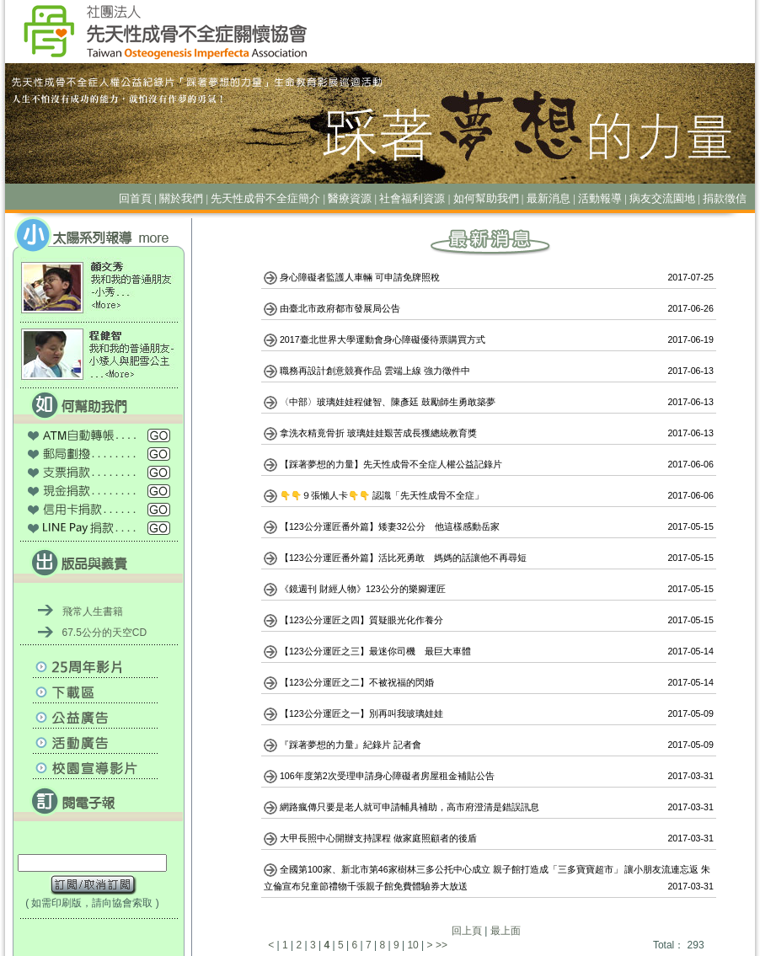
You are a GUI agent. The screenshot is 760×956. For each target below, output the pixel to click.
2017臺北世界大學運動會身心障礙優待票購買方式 (384, 339)
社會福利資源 (412, 198)
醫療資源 (350, 198)
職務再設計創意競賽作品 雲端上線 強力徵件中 (376, 370)
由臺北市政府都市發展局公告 (341, 308)
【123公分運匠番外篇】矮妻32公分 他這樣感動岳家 (391, 526)
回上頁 (467, 931)
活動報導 (600, 198)
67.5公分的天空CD (104, 632)
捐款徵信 (725, 198)
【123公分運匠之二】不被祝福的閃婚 (358, 682)
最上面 (505, 931)
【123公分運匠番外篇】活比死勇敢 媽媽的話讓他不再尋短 (404, 557)
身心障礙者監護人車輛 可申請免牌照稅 (361, 277)
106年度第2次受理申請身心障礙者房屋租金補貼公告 (388, 775)
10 (412, 945)
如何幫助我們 (486, 198)
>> (441, 945)
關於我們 (181, 198)
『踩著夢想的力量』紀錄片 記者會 (352, 744)
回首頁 (135, 198)
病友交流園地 (662, 198)
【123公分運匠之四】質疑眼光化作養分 (363, 620)
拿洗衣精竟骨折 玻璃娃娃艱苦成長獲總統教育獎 (379, 433)
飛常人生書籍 (92, 611)
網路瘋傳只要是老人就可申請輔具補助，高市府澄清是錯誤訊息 (411, 806)
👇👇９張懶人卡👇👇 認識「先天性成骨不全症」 (383, 495)
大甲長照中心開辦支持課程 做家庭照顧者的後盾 (379, 838)
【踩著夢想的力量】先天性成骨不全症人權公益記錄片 (392, 464)
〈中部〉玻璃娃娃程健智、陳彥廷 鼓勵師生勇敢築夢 (389, 401)
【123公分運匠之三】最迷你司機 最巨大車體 (377, 651)
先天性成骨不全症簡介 (265, 198)
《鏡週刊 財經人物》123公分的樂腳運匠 (364, 588)
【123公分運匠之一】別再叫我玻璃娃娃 (363, 713)
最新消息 (548, 198)
